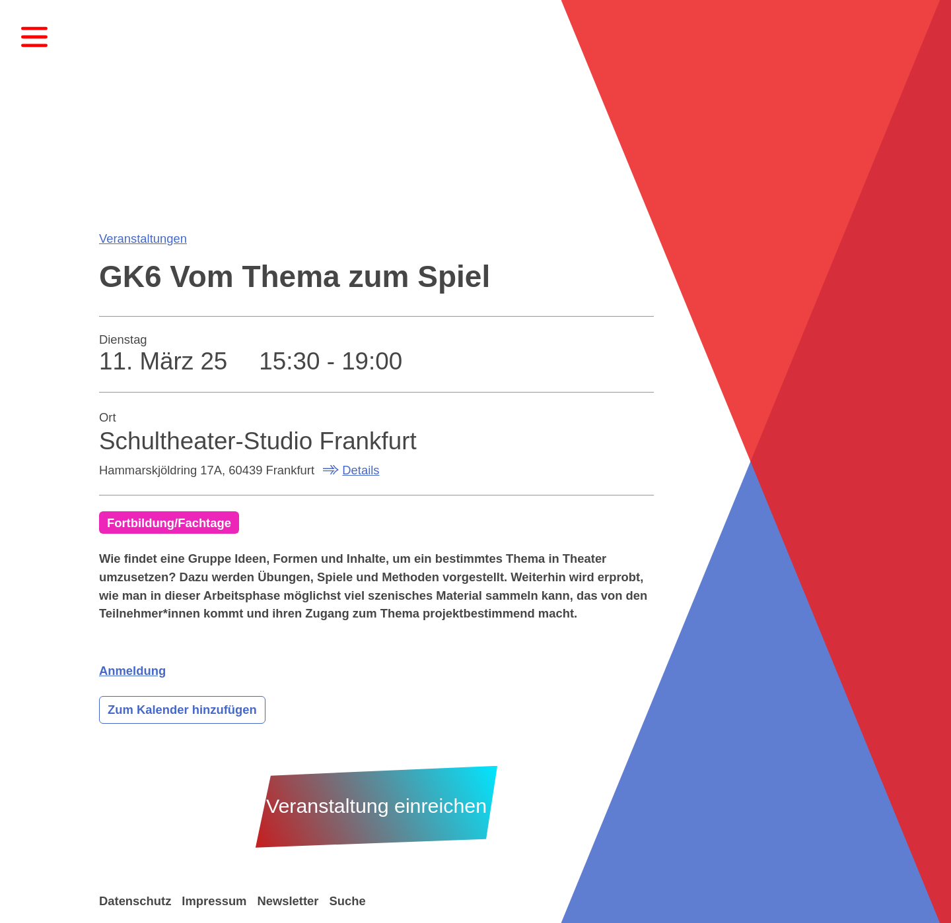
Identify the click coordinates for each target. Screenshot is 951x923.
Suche (347, 901)
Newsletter (287, 901)
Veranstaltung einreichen (376, 806)
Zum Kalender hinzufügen (182, 709)
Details (360, 470)
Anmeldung (132, 671)
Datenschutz (135, 901)
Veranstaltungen (143, 238)
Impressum (214, 901)
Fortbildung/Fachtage (169, 523)
